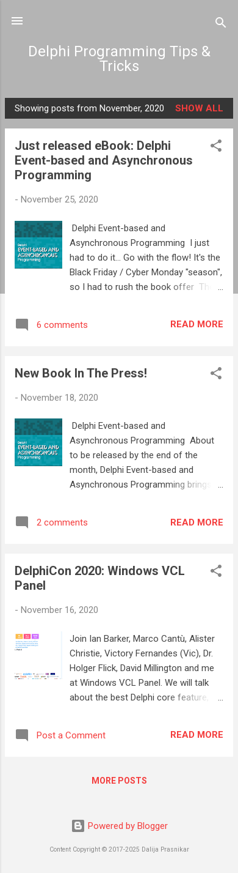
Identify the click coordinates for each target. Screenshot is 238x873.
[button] (216, 147)
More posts (119, 781)
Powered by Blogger (119, 825)
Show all (199, 108)
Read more (196, 324)
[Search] (221, 24)
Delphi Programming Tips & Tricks (119, 59)
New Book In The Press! (81, 373)
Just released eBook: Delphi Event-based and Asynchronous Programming (104, 160)
